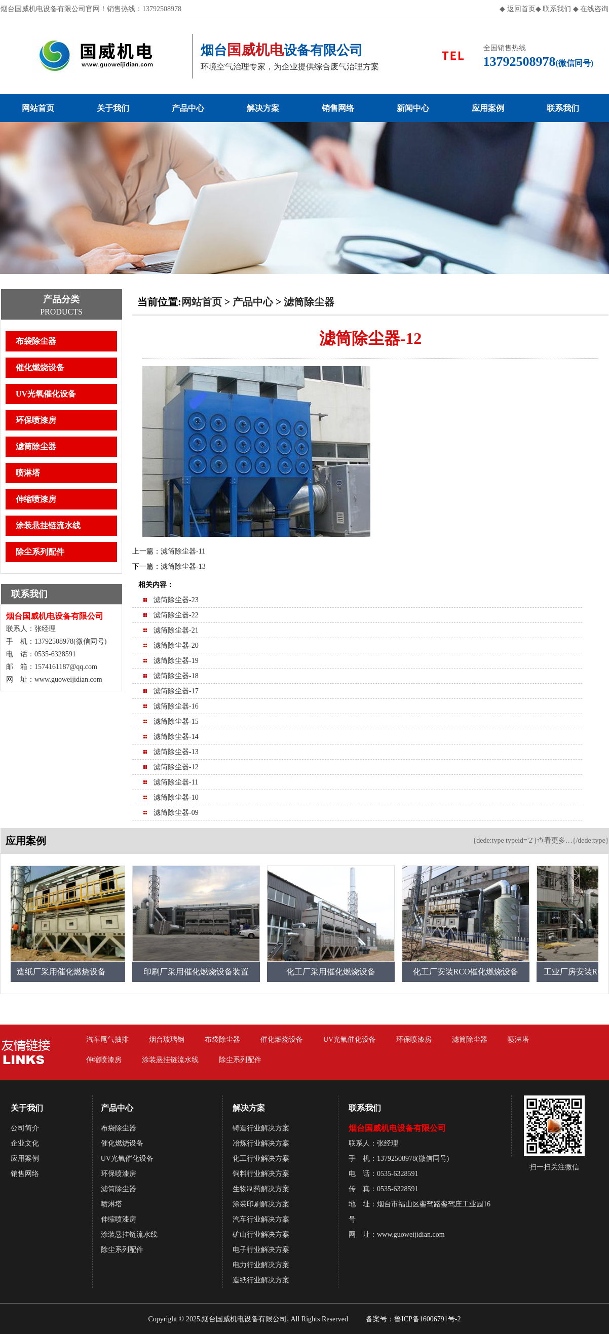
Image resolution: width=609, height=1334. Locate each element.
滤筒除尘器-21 (176, 630)
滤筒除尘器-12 (176, 767)
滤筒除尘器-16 (176, 706)
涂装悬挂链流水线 (48, 525)
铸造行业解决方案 (261, 1128)
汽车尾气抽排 (107, 1039)
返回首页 (521, 9)
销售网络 (338, 108)
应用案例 (488, 108)
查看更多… (555, 840)
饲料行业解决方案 (261, 1174)
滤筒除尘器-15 (176, 721)
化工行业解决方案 (261, 1158)
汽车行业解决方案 (261, 1219)
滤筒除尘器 (36, 446)
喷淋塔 (28, 472)
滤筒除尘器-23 (176, 600)
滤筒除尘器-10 (176, 797)
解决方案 (263, 108)
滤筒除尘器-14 (176, 736)
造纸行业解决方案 (261, 1280)
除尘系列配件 (40, 551)
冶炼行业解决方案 (261, 1143)
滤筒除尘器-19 (176, 660)
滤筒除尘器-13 (183, 566)
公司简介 (25, 1128)
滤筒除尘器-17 (176, 691)
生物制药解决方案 (261, 1189)
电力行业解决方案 (261, 1265)
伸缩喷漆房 (36, 499)
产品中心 (188, 108)
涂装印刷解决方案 (261, 1204)
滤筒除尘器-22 (176, 615)
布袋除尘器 (36, 341)
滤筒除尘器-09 (176, 812)
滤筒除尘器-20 (176, 645)
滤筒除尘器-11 (183, 551)
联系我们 (556, 9)
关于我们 (113, 108)
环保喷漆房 (36, 420)
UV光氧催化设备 (46, 393)
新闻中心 (413, 108)
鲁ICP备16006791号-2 (427, 1319)
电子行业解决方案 (261, 1249)
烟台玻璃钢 (166, 1039)
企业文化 (25, 1143)
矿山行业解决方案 (261, 1234)
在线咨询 (594, 9)
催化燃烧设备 (40, 367)
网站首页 (38, 108)
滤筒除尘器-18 (176, 676)
